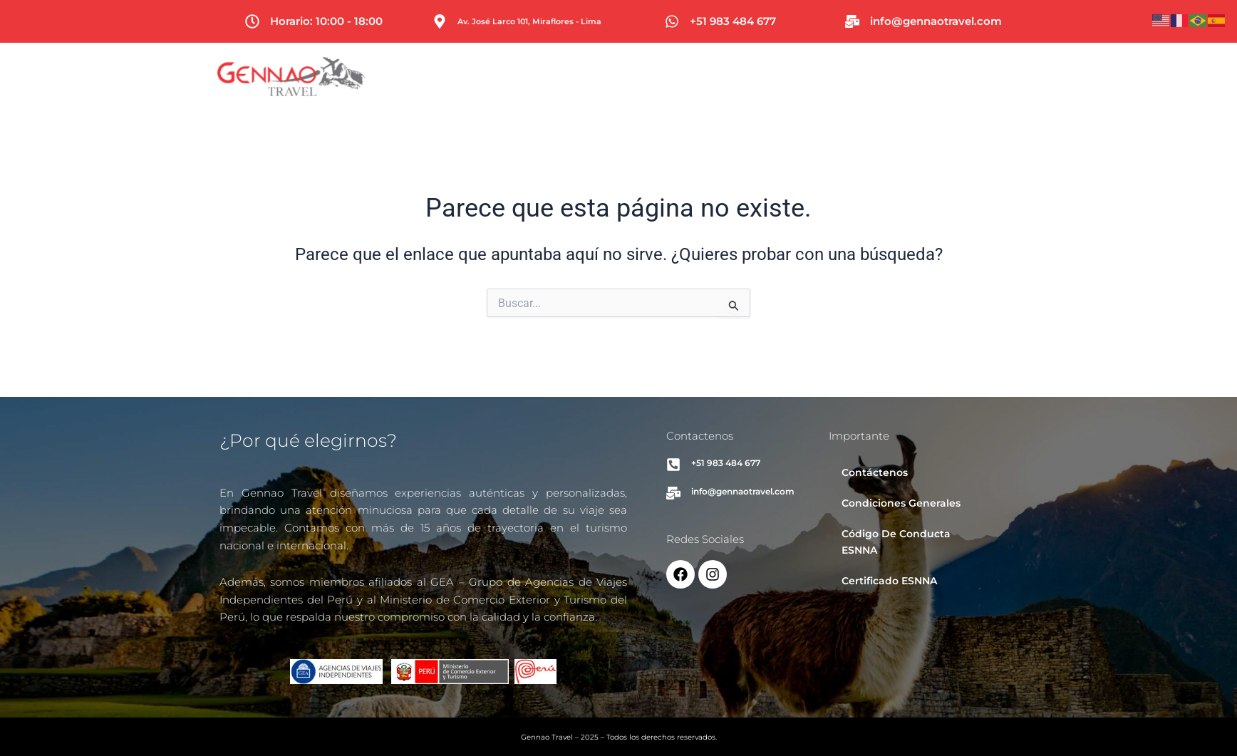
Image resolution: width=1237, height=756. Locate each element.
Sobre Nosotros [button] (937, 76)
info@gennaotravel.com (936, 21)
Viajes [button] (717, 76)
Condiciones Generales (901, 503)
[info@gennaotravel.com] (852, 21)
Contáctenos (875, 472)
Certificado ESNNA (889, 580)
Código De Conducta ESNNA (896, 541)
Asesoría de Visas (814, 76)
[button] (718, 77)
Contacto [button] (1043, 76)
